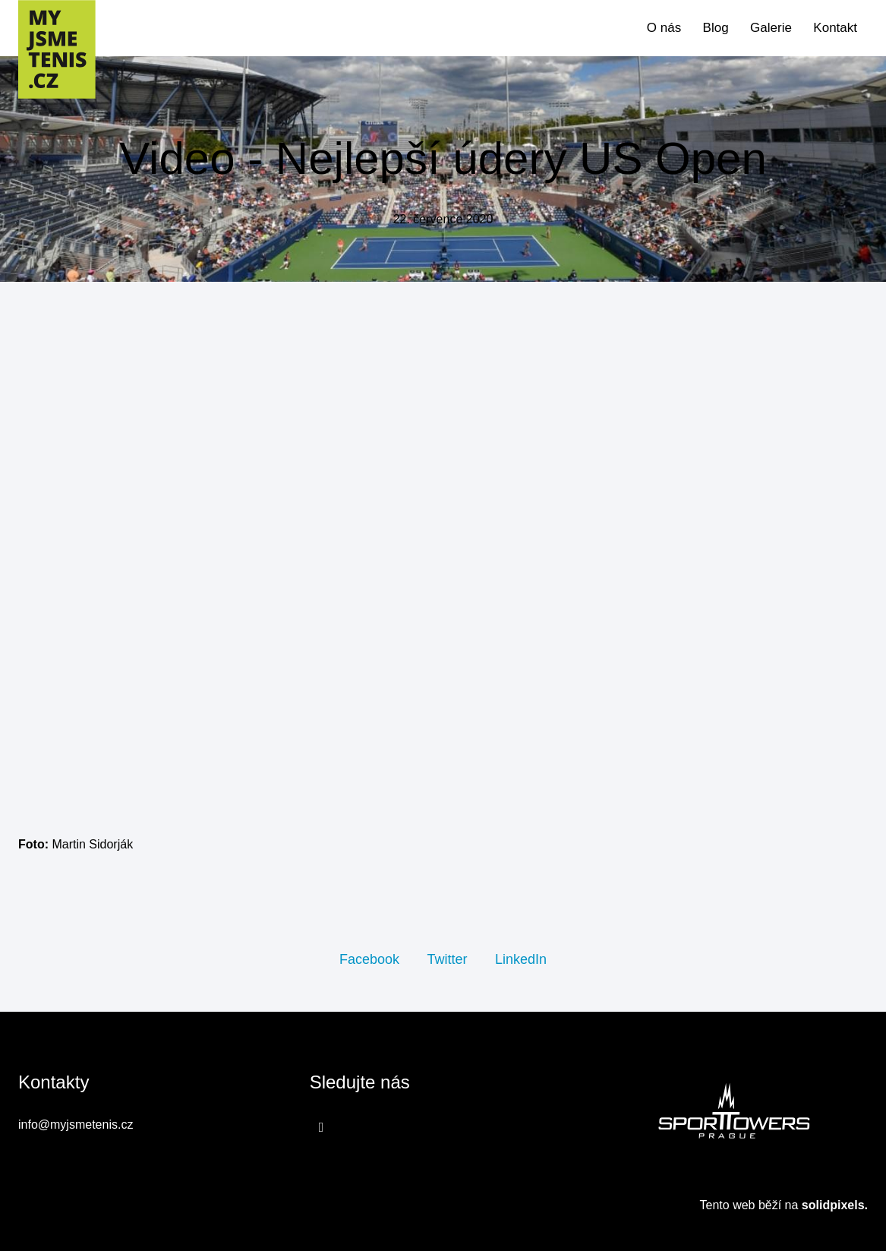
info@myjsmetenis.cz (75, 1124)
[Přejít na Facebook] (321, 1126)
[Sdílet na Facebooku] (369, 958)
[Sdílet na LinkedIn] (521, 958)
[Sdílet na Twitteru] (447, 958)
